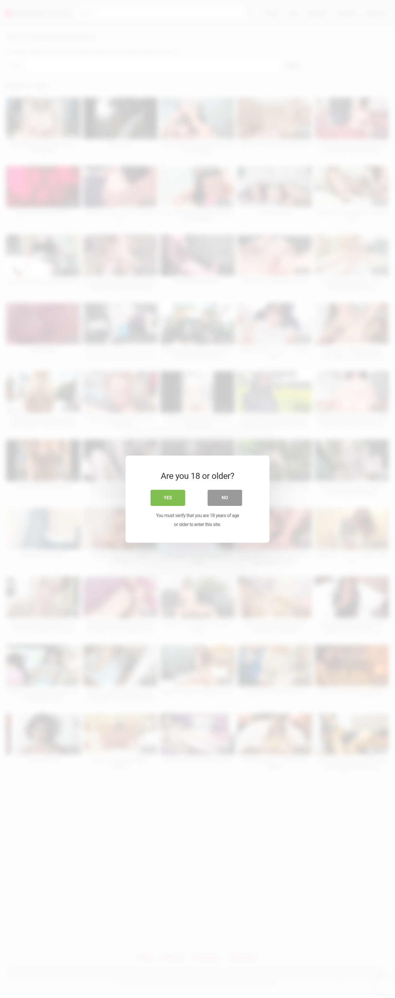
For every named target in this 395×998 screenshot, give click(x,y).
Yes (168, 497)
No (225, 497)
